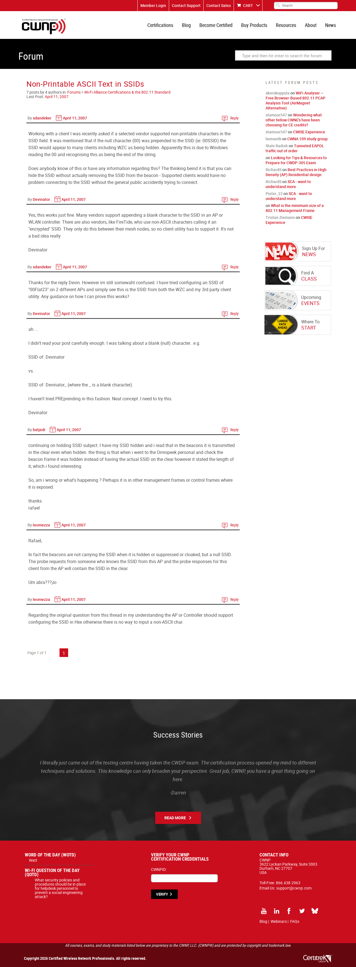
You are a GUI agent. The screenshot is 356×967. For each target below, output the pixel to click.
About (311, 25)
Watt (33, 860)
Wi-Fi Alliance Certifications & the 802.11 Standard (127, 92)
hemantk (273, 138)
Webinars (279, 921)
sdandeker (42, 118)
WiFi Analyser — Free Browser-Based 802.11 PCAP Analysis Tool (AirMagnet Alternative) (295, 100)
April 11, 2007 (56, 96)
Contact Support (186, 5)
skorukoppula (278, 93)
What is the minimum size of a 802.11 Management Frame (295, 208)
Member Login (153, 5)
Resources (286, 25)
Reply (234, 118)
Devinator (41, 199)
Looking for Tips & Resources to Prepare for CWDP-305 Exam (296, 160)
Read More (175, 817)
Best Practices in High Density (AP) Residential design (296, 172)
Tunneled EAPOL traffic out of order (295, 148)
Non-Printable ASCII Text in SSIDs (85, 84)
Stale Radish (277, 145)
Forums (74, 92)
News (330, 25)
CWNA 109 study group (307, 138)
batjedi (39, 429)
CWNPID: (159, 869)
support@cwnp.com (294, 888)
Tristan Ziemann (280, 217)
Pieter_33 (274, 193)
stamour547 (276, 115)
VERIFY (162, 894)
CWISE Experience (309, 131)
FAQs (294, 921)
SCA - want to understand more (288, 184)
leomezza (41, 525)
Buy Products (254, 25)
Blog (186, 25)
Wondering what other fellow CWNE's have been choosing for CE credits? (294, 120)
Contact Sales (218, 5)
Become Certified (216, 25)
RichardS (273, 169)
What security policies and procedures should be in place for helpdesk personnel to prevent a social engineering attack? (60, 888)
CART (248, 5)
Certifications (160, 25)
